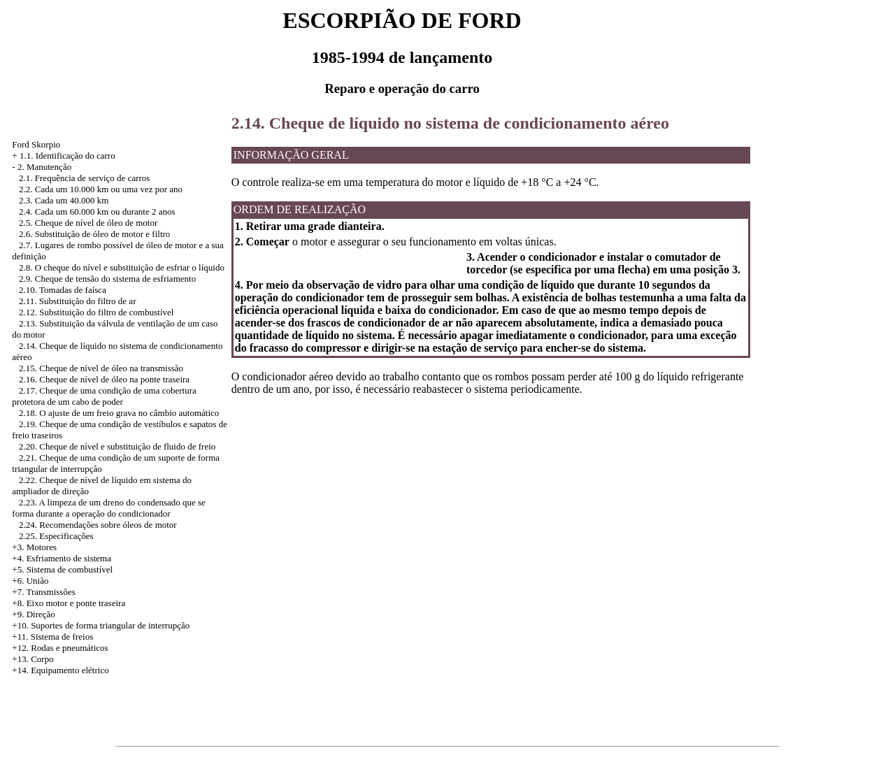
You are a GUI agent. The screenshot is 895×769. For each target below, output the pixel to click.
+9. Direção (33, 614)
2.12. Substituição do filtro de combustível (96, 312)
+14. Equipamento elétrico (60, 670)
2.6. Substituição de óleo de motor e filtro (94, 234)
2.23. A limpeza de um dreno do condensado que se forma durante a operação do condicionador (109, 508)
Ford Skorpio (36, 144)
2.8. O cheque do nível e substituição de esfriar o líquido (121, 267)
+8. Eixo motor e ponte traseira (68, 603)
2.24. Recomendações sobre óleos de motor (98, 524)
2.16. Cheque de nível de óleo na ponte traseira (104, 379)
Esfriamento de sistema (69, 558)
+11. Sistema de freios (52, 636)
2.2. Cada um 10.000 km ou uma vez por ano (100, 189)
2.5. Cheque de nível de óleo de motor (88, 222)
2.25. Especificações (56, 536)
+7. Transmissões (43, 592)
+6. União (30, 580)
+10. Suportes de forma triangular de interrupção (100, 625)
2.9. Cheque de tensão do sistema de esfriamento (107, 278)
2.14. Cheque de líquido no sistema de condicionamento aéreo (450, 123)
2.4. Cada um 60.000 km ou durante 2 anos (97, 211)
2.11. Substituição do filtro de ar (77, 301)
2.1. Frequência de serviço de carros (84, 178)
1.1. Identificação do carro (67, 155)
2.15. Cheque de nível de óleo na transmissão (101, 368)
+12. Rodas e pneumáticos (60, 647)
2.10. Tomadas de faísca (62, 290)
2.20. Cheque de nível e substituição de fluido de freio (117, 446)
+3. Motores (34, 547)
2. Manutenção (44, 166)
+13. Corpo (32, 659)
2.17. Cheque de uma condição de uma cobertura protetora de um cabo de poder (104, 396)
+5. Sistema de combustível (62, 569)
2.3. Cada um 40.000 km (63, 200)
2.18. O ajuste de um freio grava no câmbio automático (119, 413)
